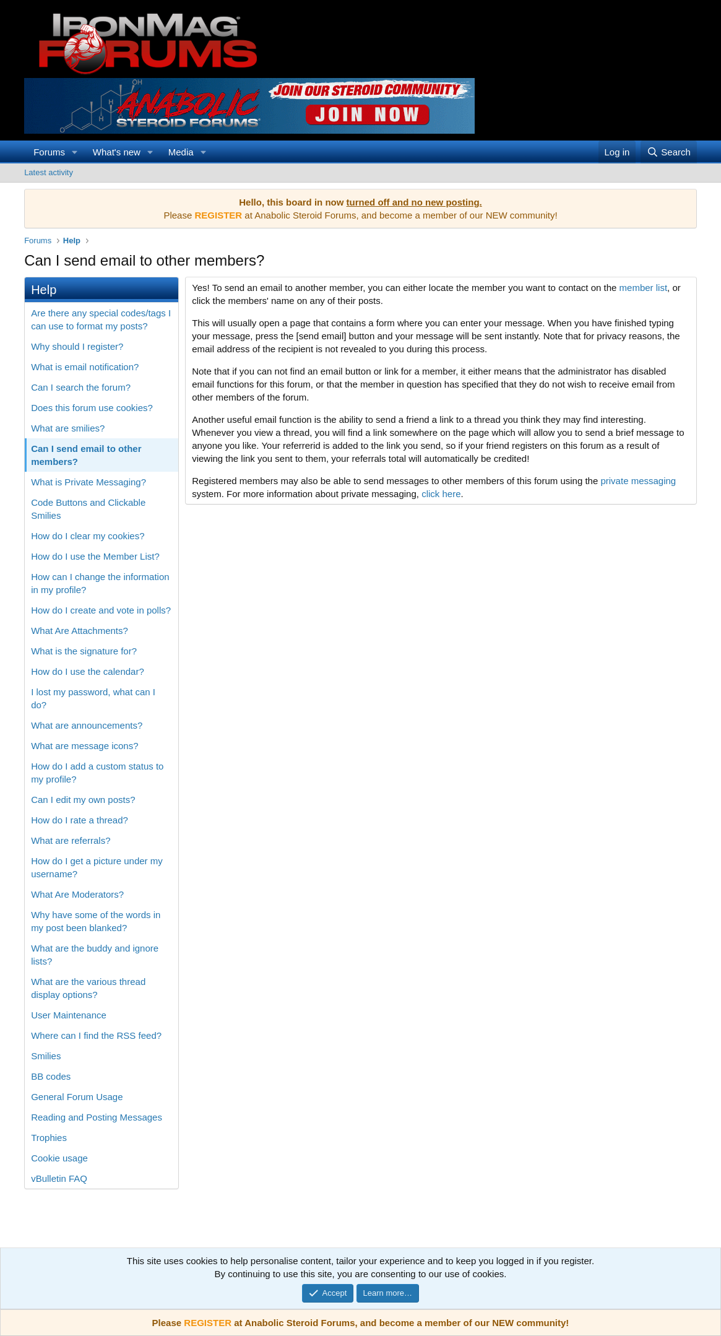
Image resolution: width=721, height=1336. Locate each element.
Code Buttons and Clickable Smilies (88, 509)
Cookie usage (59, 1158)
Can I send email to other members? (86, 455)
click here (440, 493)
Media (181, 152)
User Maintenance (68, 1015)
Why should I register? (77, 346)
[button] (75, 152)
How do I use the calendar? (87, 671)
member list (644, 287)
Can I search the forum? (81, 387)
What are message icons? (84, 745)
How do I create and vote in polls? (101, 610)
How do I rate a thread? (79, 820)
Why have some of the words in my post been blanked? (95, 921)
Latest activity (48, 172)
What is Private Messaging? (88, 482)
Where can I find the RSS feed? (96, 1035)
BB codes (51, 1076)
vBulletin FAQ (59, 1178)
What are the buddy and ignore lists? (94, 954)
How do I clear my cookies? (87, 536)
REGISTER (207, 1322)
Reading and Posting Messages (96, 1117)
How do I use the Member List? (95, 556)
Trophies (49, 1137)
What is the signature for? (84, 651)
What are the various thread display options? (88, 988)
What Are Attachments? (79, 630)
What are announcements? (86, 725)
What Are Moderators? (77, 894)
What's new (116, 152)
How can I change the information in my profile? (100, 583)
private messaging (638, 480)
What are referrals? (70, 840)
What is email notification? (85, 367)
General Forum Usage (77, 1096)
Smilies (46, 1056)
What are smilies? (68, 428)
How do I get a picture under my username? (97, 867)
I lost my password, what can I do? (93, 698)
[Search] (669, 152)
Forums (49, 152)
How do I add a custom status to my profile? (97, 772)
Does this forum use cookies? (92, 407)
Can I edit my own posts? (83, 799)
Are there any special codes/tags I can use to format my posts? (101, 319)
